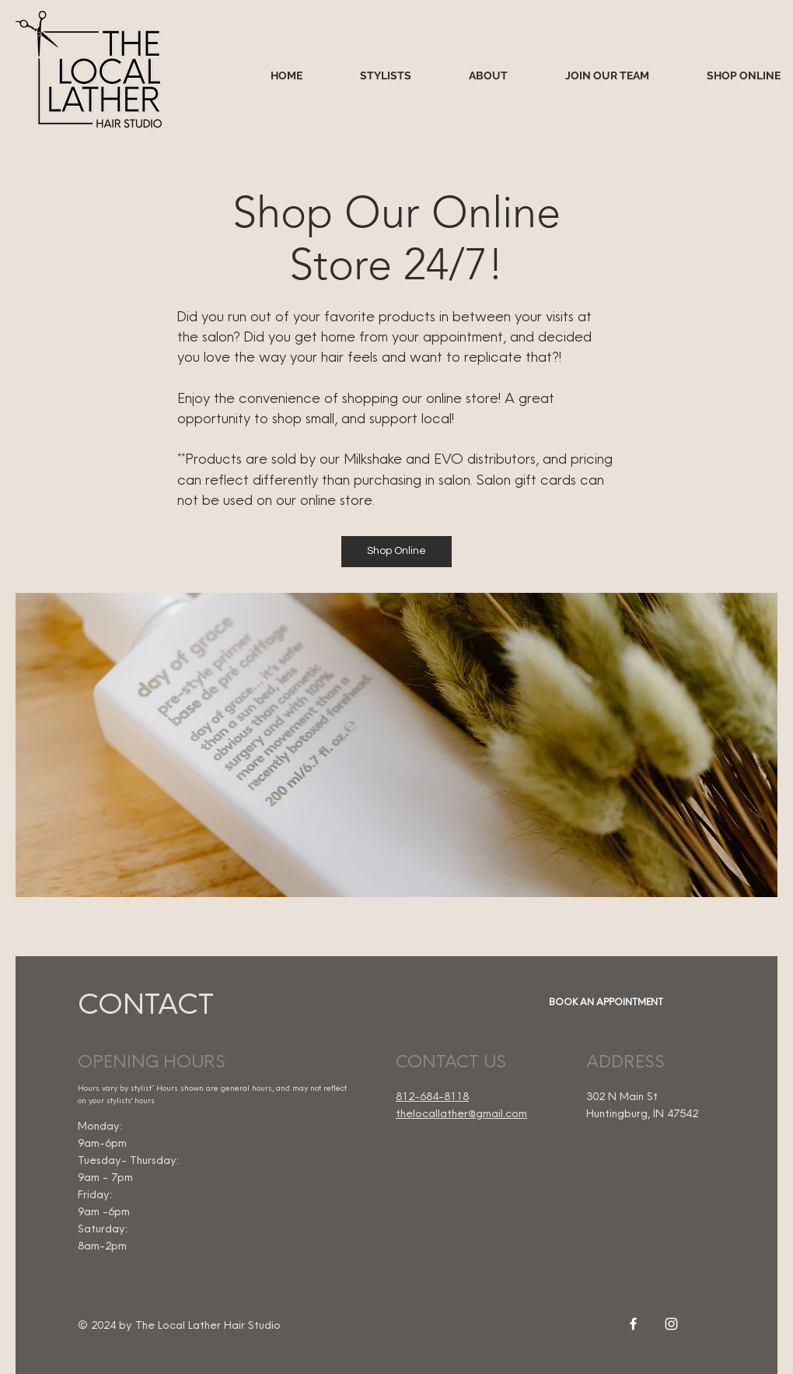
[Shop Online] (396, 551)
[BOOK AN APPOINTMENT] (604, 1002)
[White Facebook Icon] (633, 1324)
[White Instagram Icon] (671, 1324)
